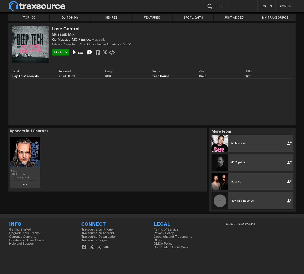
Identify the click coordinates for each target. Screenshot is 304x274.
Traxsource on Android (97, 233)
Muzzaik (98, 39)
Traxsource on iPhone (97, 229)
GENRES (111, 17)
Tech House (161, 76)
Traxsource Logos (94, 240)
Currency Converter (23, 237)
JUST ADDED (234, 17)
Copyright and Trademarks (173, 237)
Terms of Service (166, 229)
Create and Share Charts (27, 240)
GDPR (158, 240)
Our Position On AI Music (171, 247)
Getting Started (20, 229)
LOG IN (266, 6)
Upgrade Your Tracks (24, 233)
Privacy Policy (164, 233)
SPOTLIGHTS (193, 17)
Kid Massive (61, 39)
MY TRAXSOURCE (275, 17)
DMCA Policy (163, 244)
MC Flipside (81, 39)
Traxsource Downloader (98, 237)
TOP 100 (29, 17)
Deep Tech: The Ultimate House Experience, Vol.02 (98, 44)
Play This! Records (25, 76)
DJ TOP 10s (70, 17)
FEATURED (152, 17)
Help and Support (21, 244)
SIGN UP (285, 6)
